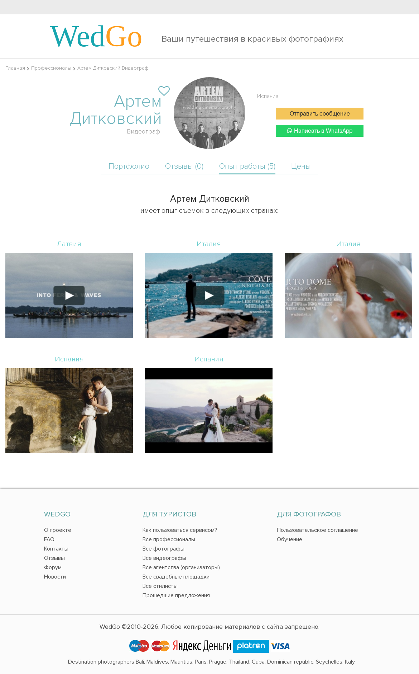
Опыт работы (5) (247, 166)
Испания (267, 96)
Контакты (56, 548)
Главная (15, 68)
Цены (301, 166)
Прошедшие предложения (176, 595)
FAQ (49, 539)
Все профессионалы (169, 539)
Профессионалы (51, 68)
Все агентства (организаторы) (181, 567)
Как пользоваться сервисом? (180, 530)
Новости (55, 576)
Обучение (289, 539)
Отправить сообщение (320, 114)
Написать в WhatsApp (319, 131)
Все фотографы (163, 548)
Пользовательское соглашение (317, 530)
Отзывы (54, 558)
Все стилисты (160, 586)
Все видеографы (164, 558)
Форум (53, 567)
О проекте (57, 530)
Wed (96, 36)
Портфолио (129, 166)
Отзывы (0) (184, 166)
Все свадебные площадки (176, 576)
